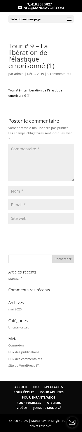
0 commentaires (59, 74)
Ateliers (54, 403)
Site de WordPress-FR (24, 365)
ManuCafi (15, 279)
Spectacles (53, 387)
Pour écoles (24, 392)
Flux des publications (23, 352)
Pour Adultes (52, 392)
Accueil (21, 387)
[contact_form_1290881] (72, 422)
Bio (36, 387)
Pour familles (29, 403)
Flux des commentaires (25, 359)
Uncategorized (19, 327)
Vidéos (22, 408)
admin (19, 74)
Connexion (16, 345)
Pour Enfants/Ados (38, 397)
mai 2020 (15, 309)
